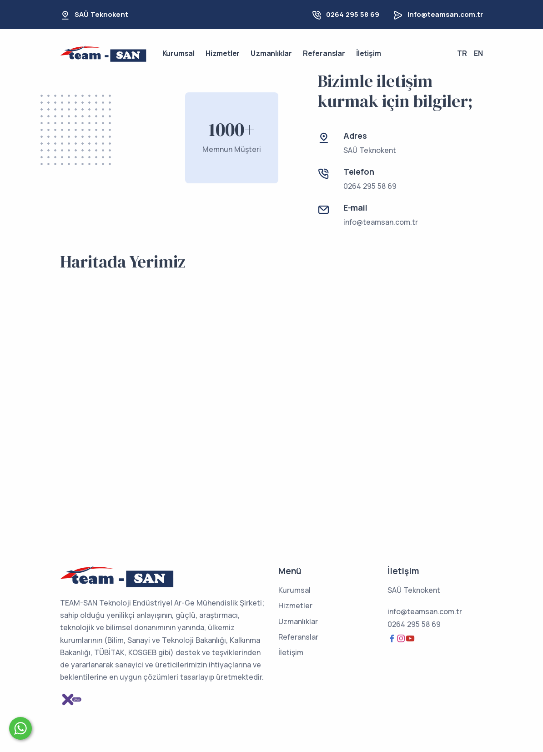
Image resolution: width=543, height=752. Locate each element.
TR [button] (462, 53)
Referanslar (324, 53)
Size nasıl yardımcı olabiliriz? (95, 725)
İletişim (368, 53)
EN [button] (478, 53)
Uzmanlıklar (271, 53)
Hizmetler (223, 53)
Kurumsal (178, 53)
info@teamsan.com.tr (445, 14)
